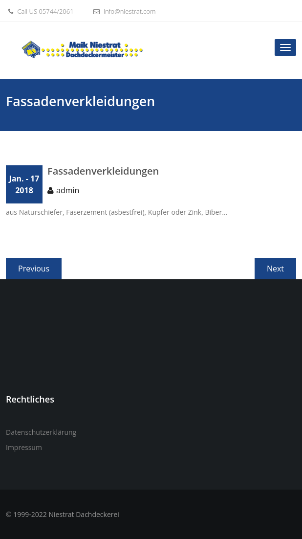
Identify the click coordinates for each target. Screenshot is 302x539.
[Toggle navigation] (285, 47)
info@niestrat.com (123, 11)
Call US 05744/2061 (40, 11)
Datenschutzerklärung (41, 432)
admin (67, 190)
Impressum (24, 447)
